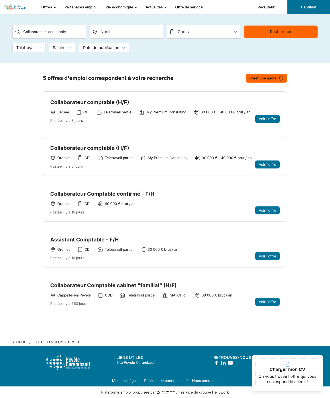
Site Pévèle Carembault (135, 362)
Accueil (19, 342)
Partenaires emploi (80, 7)
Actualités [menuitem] (154, 7)
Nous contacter (205, 380)
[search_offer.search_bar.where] (126, 32)
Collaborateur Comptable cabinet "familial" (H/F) (113, 286)
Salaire (62, 47)
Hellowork (220, 392)
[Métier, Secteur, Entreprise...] (49, 32)
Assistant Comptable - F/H (84, 241)
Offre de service (189, 7)
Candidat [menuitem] (308, 7)
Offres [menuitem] (47, 7)
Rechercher (281, 31)
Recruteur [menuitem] (266, 7)
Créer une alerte (266, 78)
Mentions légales (126, 380)
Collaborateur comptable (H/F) (89, 102)
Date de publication (104, 47)
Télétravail (29, 47)
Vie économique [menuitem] (119, 7)
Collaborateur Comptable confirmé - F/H (102, 195)
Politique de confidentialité (166, 380)
